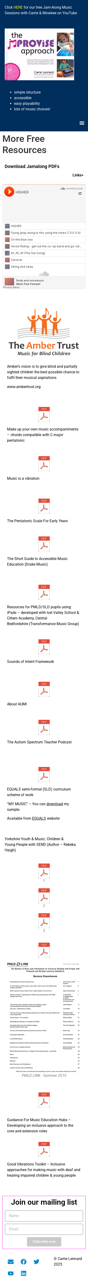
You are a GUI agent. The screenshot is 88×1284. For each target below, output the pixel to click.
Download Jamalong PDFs (32, 166)
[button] (82, 123)
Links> (78, 175)
